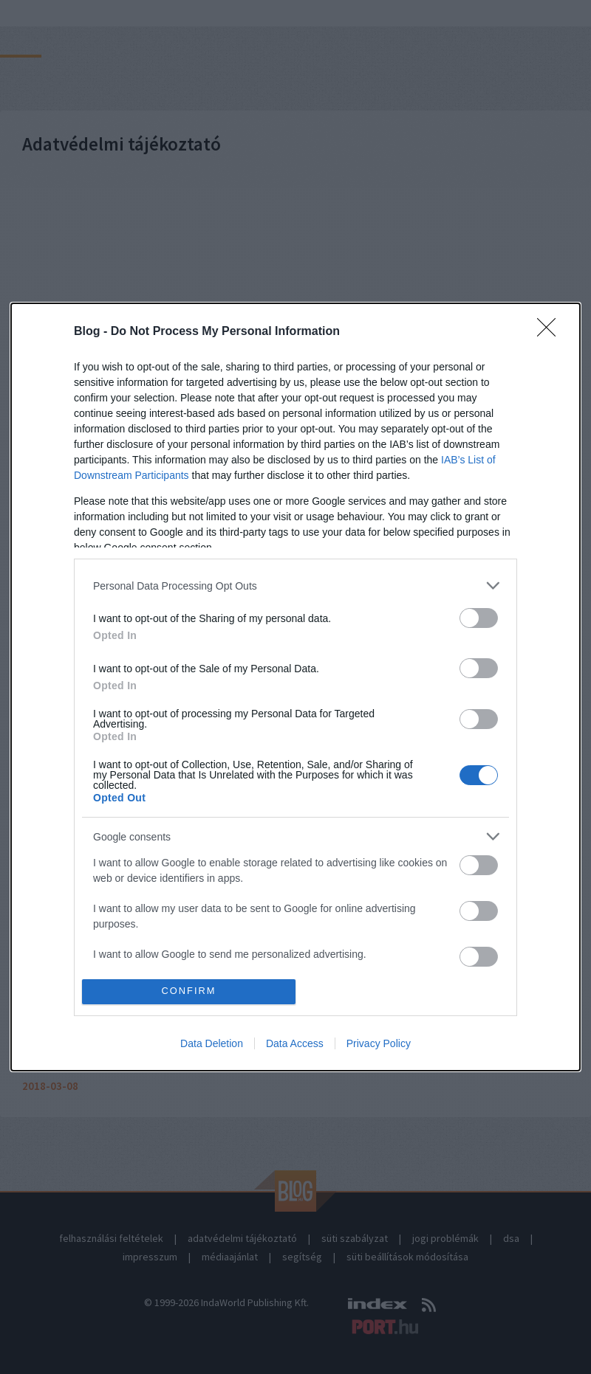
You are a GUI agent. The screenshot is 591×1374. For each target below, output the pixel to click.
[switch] (479, 618)
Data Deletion (211, 1043)
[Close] (551, 332)
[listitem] (295, 585)
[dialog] (295, 687)
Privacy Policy (378, 1043)
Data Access (295, 1043)
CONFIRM (188, 991)
